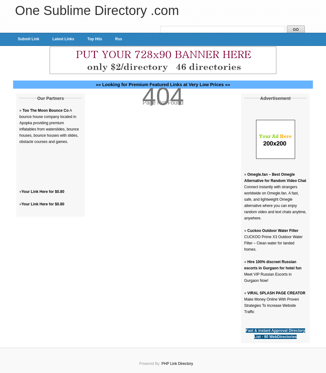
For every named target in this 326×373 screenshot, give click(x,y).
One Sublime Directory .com (97, 10)
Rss (118, 39)
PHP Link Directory (177, 363)
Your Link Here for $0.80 (43, 191)
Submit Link (28, 39)
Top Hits (94, 39)
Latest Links (63, 39)
